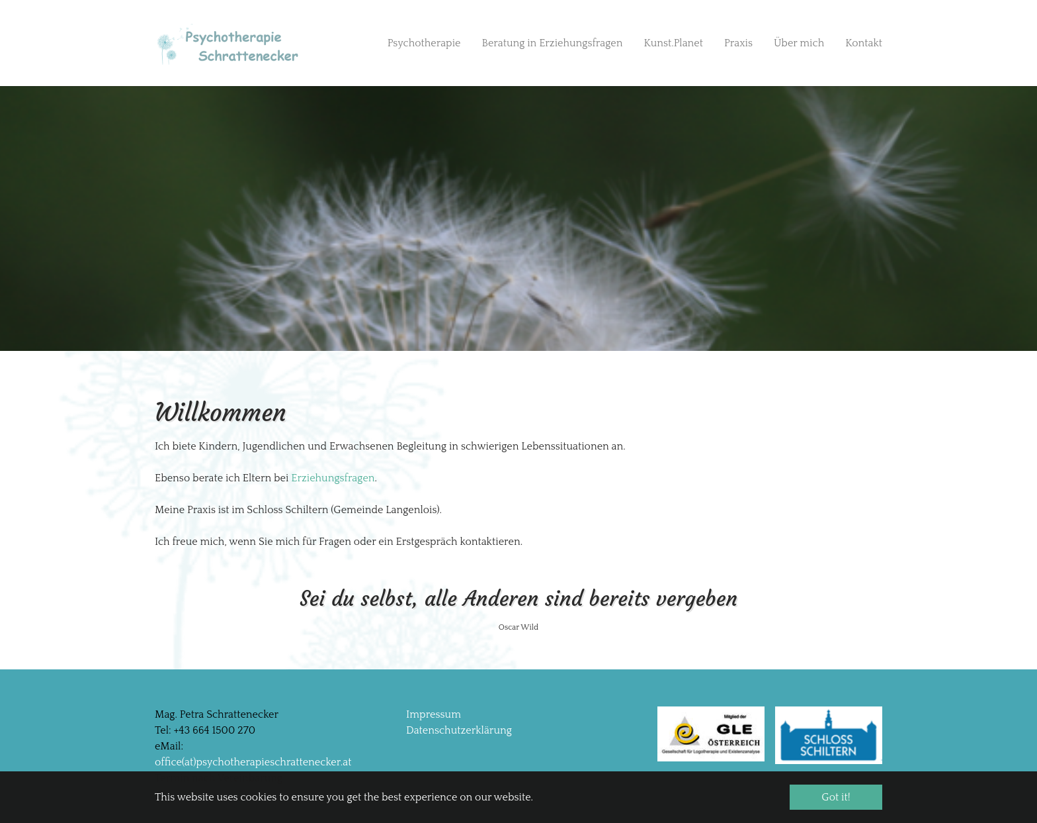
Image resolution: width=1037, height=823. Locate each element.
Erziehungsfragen (332, 478)
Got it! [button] (835, 797)
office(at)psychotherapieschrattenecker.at (253, 762)
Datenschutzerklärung (459, 730)
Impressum (433, 714)
